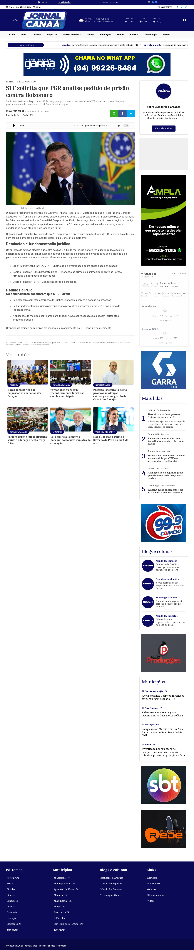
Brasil (12, 34)
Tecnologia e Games (110, 895)
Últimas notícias (155, 895)
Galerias (151, 889)
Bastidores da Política (111, 877)
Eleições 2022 (14, 924)
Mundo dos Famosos (111, 889)
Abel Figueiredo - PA (64, 883)
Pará (23, 34)
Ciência (11, 895)
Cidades (36, 34)
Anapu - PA (59, 906)
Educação (105, 34)
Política (134, 34)
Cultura (11, 906)
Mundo (166, 34)
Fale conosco (154, 883)
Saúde (90, 34)
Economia (12, 912)
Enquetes (152, 877)
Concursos (12, 901)
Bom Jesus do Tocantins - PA (68, 924)
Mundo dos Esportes (111, 883)
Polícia (120, 34)
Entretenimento (72, 34)
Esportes (52, 34)
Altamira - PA (61, 895)
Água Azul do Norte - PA (66, 889)
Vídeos (150, 901)
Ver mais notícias (163, 128)
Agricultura (13, 877)
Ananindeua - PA (63, 901)
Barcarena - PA (61, 912)
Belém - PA (59, 918)
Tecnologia (150, 34)
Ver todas (12, 930)
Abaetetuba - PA (62, 877)
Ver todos (59, 930)
